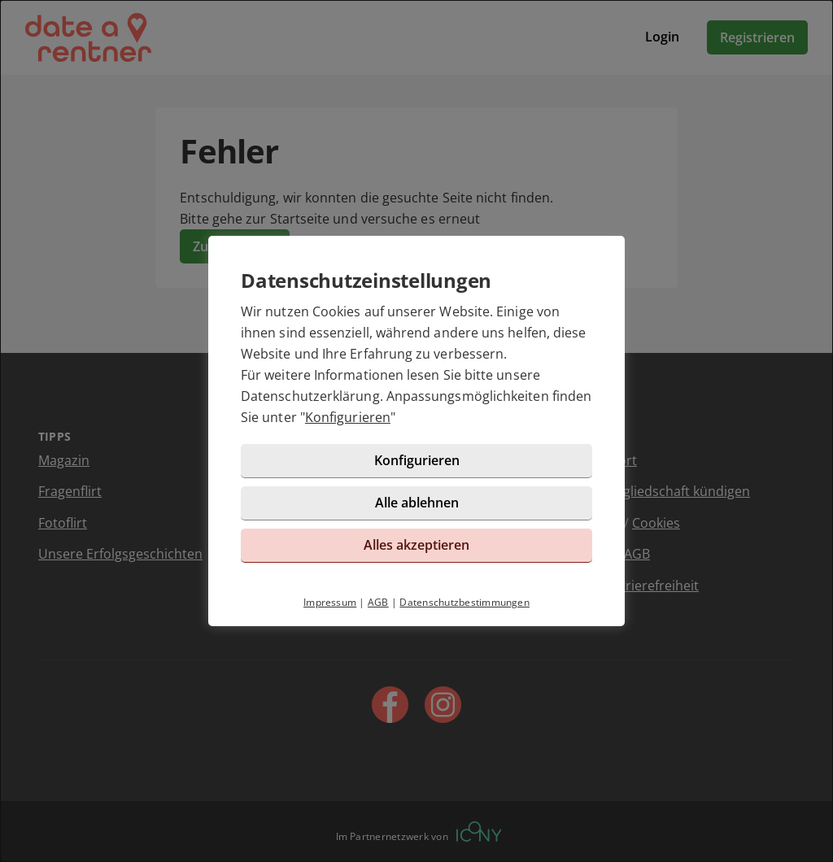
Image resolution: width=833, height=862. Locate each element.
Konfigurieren (347, 417)
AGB (378, 602)
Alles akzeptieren (416, 545)
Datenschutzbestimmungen (464, 602)
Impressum (329, 602)
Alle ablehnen (417, 503)
